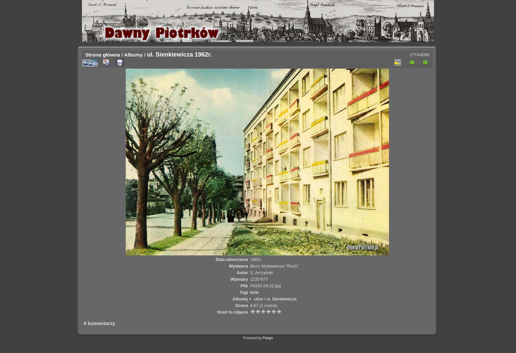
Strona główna (102, 55)
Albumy (133, 55)
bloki (254, 292)
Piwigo (268, 338)
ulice (258, 298)
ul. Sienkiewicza (282, 298)
